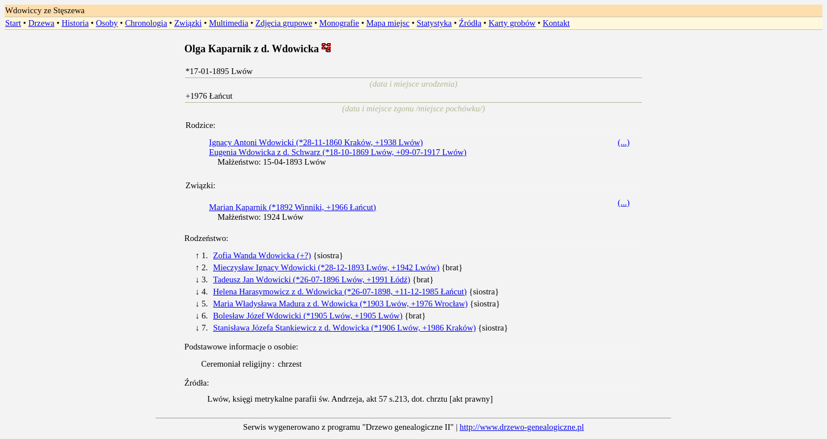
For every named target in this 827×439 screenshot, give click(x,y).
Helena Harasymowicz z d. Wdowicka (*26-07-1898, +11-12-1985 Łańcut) (340, 291)
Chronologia (146, 23)
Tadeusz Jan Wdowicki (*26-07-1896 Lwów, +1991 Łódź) (311, 279)
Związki (188, 23)
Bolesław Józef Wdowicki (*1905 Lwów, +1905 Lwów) (308, 315)
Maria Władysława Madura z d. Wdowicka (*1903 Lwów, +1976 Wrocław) (340, 303)
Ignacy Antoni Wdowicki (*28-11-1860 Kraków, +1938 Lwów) (316, 142)
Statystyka (434, 23)
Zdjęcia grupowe (284, 23)
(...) (624, 142)
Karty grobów (512, 23)
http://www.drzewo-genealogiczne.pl (521, 427)
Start (13, 23)
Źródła (470, 23)
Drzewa (41, 23)
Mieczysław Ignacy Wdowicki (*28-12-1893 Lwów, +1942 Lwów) (326, 267)
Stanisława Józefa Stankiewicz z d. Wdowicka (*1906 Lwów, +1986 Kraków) (344, 327)
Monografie (339, 23)
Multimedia (228, 23)
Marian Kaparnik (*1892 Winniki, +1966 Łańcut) (292, 207)
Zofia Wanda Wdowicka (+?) (262, 255)
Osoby (107, 23)
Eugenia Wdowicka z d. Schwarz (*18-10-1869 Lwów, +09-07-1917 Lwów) (337, 152)
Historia (74, 23)
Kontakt (556, 23)
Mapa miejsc (387, 23)
